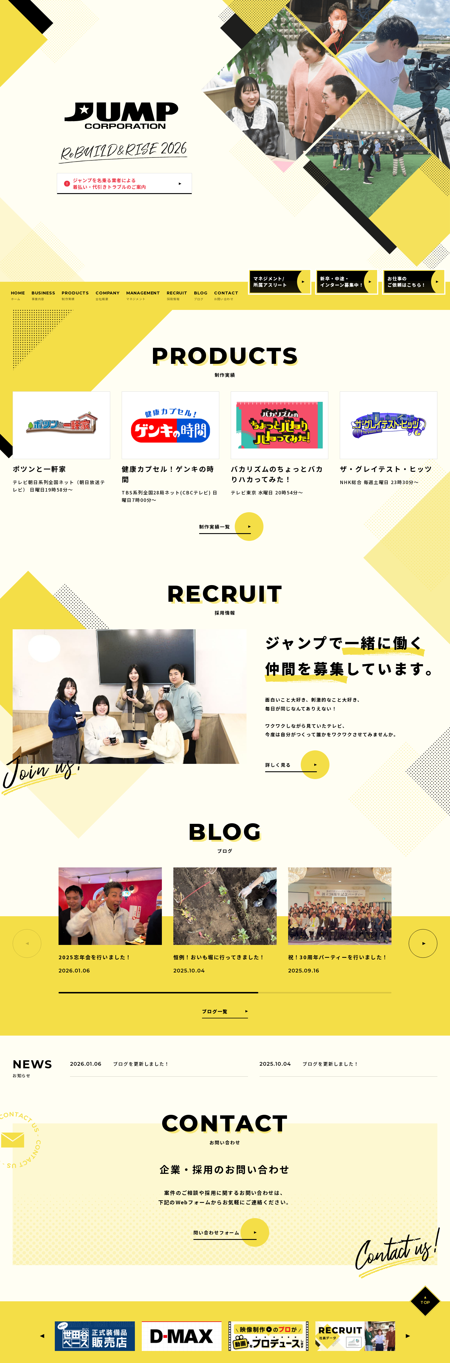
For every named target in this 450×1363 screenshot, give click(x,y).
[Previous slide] (42, 1336)
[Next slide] (423, 943)
